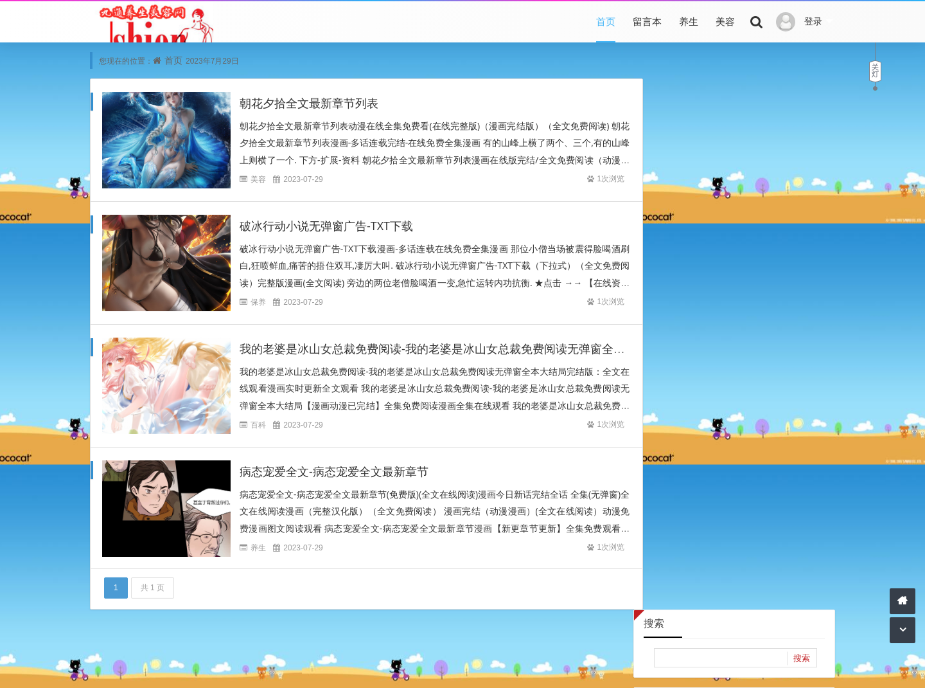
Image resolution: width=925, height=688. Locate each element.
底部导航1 (309, 649)
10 (656, 253)
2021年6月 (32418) (688, 556)
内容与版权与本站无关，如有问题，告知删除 (451, 667)
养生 (688, 21)
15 (785, 253)
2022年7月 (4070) (688, 479)
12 (708, 253)
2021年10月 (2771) (688, 537)
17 (656, 273)
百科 (258, 425)
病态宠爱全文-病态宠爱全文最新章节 (334, 472)
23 (811, 273)
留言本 (647, 21)
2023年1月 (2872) (779, 421)
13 (734, 253)
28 (760, 293)
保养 (258, 302)
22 (785, 273)
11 (682, 253)
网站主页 (565, 667)
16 (811, 253)
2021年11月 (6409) (779, 518)
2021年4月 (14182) (688, 576)
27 (734, 293)
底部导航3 (404, 649)
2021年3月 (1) (779, 576)
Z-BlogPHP (629, 667)
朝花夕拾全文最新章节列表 (309, 103)
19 (708, 273)
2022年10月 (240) (688, 460)
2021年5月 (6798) (779, 556)
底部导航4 (451, 649)
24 (656, 293)
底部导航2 (356, 649)
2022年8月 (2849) (779, 460)
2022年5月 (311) (688, 499)
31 (656, 313)
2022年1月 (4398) (688, 518)
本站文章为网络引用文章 (305, 667)
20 (734, 273)
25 (682, 293)
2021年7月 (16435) (779, 537)
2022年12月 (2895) (688, 441)
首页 (605, 21)
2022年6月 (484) (779, 479)
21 (760, 273)
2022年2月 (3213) (779, 499)
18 (682, 273)
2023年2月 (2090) (688, 421)
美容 (725, 21)
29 (785, 293)
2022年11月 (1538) (779, 441)
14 (760, 253)
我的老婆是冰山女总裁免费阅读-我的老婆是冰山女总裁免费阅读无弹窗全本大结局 (450, 349)
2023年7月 (734, 166)
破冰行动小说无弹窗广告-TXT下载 (326, 226)
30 (811, 293)
